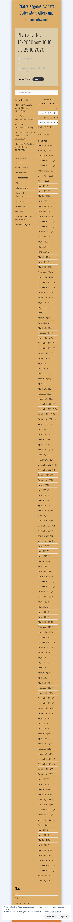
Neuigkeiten (33, 68)
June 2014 (42, 835)
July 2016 (42, 723)
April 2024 (42, 262)
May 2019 (42, 561)
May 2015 (42, 789)
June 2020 (42, 495)
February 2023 (44, 333)
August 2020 (43, 485)
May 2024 (42, 257)
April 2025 (42, 201)
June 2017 (42, 667)
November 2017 (45, 642)
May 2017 (42, 672)
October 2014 (44, 814)
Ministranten (20, 201)
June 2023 (42, 312)
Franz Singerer (27, 59)
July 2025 (42, 186)
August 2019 (43, 546)
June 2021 (42, 434)
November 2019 (45, 530)
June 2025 (42, 191)
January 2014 (44, 860)
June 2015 (42, 784)
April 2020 (42, 505)
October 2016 (44, 708)
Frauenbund (20, 172)
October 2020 (44, 475)
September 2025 (45, 175)
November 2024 (45, 226)
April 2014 (42, 845)
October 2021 (44, 414)
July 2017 (42, 662)
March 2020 (43, 510)
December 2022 (45, 343)
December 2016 (45, 698)
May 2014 (42, 840)
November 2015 (45, 764)
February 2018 (44, 627)
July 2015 (42, 779)
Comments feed (22, 903)
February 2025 (44, 211)
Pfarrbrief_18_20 (24, 79)
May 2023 (42, 317)
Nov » (47, 134)
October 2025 (44, 170)
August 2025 (43, 180)
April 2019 (42, 566)
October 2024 (44, 231)
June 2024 (42, 251)
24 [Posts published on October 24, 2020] (54, 122)
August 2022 (43, 363)
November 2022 (45, 348)
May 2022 (42, 378)
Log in (17, 893)
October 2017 (44, 647)
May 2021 (42, 439)
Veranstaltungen (27, 71)
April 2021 (42, 444)
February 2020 (44, 515)
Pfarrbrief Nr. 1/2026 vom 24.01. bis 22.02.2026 (24, 147)
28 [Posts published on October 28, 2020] (45, 127)
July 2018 (42, 606)
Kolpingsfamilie (21, 188)
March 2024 (43, 267)
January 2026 (44, 155)
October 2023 (44, 292)
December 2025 (45, 160)
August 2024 (43, 241)
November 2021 (45, 409)
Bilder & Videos (22, 167)
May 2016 (42, 733)
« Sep (40, 134)
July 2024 (42, 246)
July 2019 (42, 551)
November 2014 (45, 809)
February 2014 (44, 855)
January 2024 (44, 277)
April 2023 (42, 323)
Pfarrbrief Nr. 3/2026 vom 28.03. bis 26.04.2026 (24, 107)
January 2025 (44, 216)
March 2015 (43, 794)
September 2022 (45, 358)
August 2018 (43, 601)
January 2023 (44, 338)
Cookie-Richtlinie (55, 912)
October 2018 (44, 591)
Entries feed (20, 898)
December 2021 (45, 404)
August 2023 (43, 302)
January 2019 (44, 576)
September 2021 (45, 419)
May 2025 (42, 196)
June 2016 (42, 728)
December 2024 (45, 221)
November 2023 (45, 287)
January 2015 (44, 804)
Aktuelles (25, 68)
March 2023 (43, 328)
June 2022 (42, 373)
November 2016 (45, 703)
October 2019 (44, 535)
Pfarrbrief (41, 68)
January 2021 (44, 459)
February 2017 (44, 688)
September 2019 (45, 541)
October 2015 (44, 769)
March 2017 (43, 683)
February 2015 (44, 799)
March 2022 (43, 389)
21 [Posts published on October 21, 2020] (45, 122)
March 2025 (43, 206)
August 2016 (43, 718)
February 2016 (44, 749)
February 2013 (44, 880)
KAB (16, 182)
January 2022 (44, 399)
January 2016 (44, 754)
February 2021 (44, 454)
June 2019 (42, 556)
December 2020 (45, 465)
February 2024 (44, 272)
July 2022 (42, 368)
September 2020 (45, 480)
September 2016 (45, 713)
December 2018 (45, 581)
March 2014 (43, 850)
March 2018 (43, 622)
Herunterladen (38, 79)
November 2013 (45, 870)
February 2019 (44, 571)
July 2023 (42, 307)
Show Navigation (51, 23)
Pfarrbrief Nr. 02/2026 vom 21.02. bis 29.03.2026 (25, 135)
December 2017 (45, 637)
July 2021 (42, 429)
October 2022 (44, 353)
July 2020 (42, 490)
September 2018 (45, 596)
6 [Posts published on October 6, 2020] (42, 113)
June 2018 (42, 612)
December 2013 (45, 865)
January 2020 (44, 520)
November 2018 (45, 586)
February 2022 (44, 394)
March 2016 (43, 743)
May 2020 (42, 500)
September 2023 (45, 297)
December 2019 (45, 525)
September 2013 (45, 875)
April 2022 (42, 383)
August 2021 (43, 424)
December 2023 (45, 282)
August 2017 (43, 657)
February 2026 (44, 150)
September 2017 (45, 652)
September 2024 (45, 236)
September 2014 (45, 820)
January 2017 (44, 693)
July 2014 (42, 830)
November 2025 (45, 165)
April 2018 (42, 617)
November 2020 (45, 470)
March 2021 (43, 449)
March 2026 (43, 145)
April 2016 (42, 738)
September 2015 (45, 774)
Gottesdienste (21, 177)
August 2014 (43, 825)
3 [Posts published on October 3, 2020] (53, 108)
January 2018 (44, 632)
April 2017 (42, 677)
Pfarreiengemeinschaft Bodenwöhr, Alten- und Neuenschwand (36, 12)
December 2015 (45, 759)
